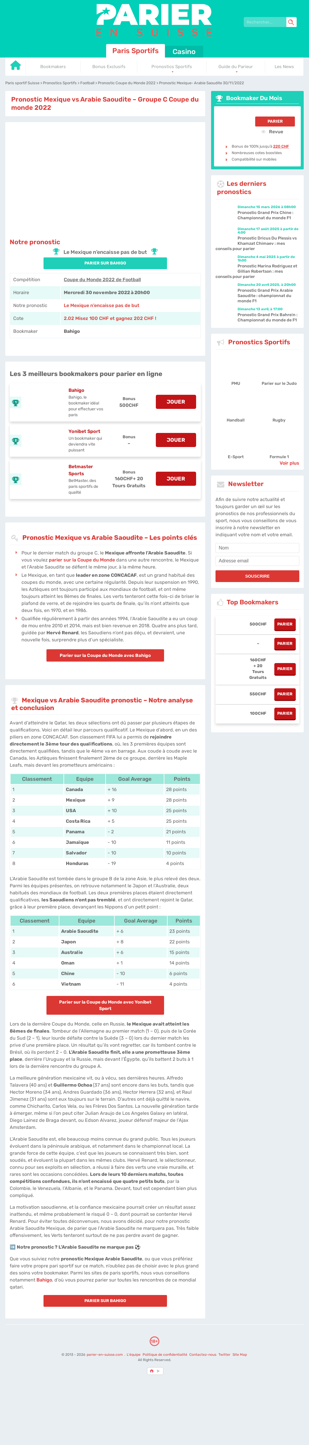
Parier (275, 121)
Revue (272, 131)
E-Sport (236, 456)
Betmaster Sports (81, 470)
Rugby (279, 420)
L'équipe (134, 1355)
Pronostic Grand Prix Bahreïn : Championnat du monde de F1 (268, 317)
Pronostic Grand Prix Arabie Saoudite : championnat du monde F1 (265, 295)
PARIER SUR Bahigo (105, 263)
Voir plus (289, 463)
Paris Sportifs (135, 51)
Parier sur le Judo (279, 383)
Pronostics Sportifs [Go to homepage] (171, 66)
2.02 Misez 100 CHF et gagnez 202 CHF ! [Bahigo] (110, 318)
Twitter (224, 1355)
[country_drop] (159, 1371)
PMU (235, 383)
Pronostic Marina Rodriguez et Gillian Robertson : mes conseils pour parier (256, 271)
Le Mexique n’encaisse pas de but (101, 305)
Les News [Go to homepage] (284, 66)
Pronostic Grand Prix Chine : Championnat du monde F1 (265, 215)
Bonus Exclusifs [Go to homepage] (109, 66)
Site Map (240, 1355)
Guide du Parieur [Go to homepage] (235, 66)
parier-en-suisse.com (105, 1355)
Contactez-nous (202, 1355)
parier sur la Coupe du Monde (82, 560)
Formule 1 (279, 456)
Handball (236, 420)
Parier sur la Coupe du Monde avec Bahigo (105, 655)
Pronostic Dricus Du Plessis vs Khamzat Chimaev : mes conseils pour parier (256, 243)
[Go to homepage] (15, 67)
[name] (257, 548)
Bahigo (76, 390)
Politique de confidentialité (165, 1355)
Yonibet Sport (84, 431)
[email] (257, 561)
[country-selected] (152, 1371)
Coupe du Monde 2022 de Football (102, 279)
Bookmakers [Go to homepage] (53, 66)
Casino (184, 52)
